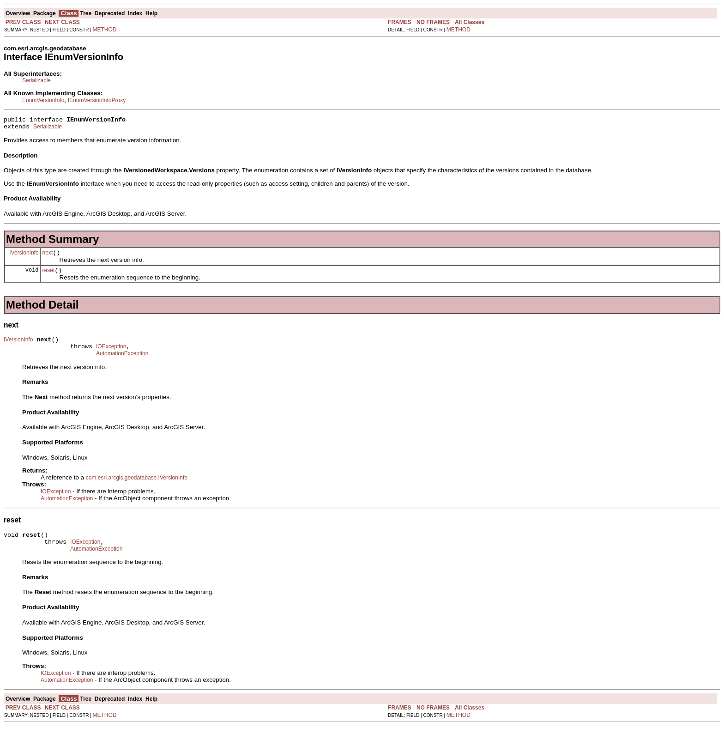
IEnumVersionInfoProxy (97, 100)
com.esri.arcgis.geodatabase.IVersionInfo (136, 487)
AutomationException (122, 363)
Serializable (36, 80)
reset (48, 276)
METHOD (105, 29)
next (47, 257)
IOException (111, 355)
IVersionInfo (23, 256)
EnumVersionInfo (43, 100)
